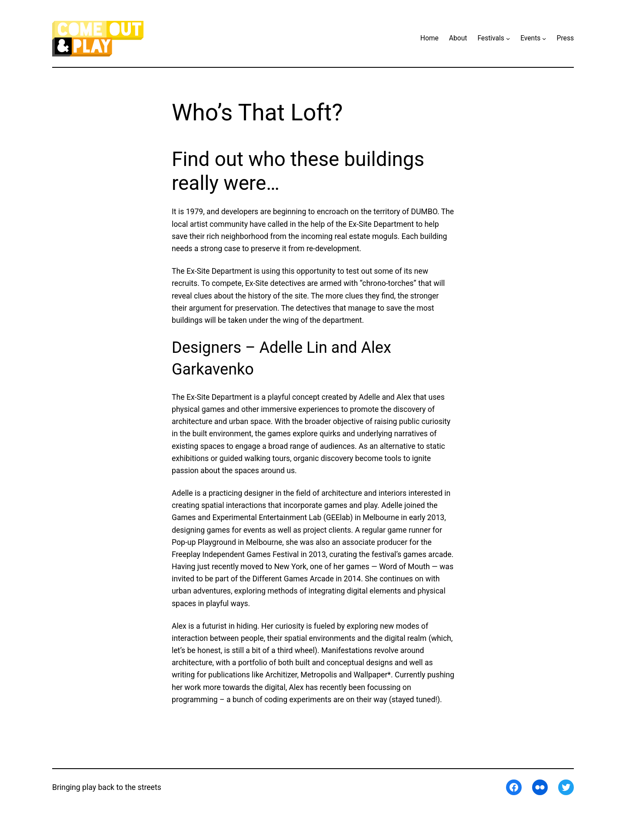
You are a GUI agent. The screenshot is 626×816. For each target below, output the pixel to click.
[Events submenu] (544, 38)
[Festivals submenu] (508, 38)
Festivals (490, 38)
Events (530, 38)
